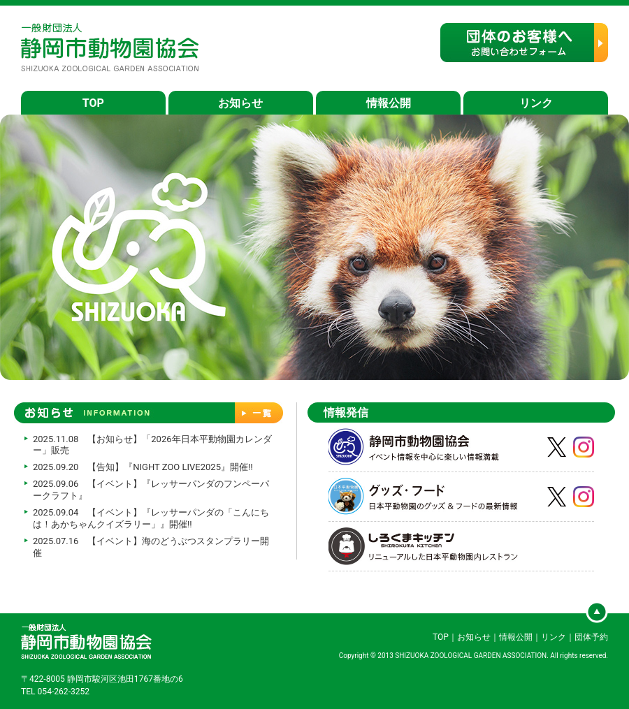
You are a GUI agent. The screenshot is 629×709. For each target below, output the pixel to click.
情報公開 (388, 103)
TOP (93, 103)
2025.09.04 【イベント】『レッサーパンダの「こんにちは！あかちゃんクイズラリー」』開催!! (151, 518)
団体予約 (591, 637)
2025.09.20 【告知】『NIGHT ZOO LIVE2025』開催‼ (143, 467)
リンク (536, 103)
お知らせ (240, 103)
